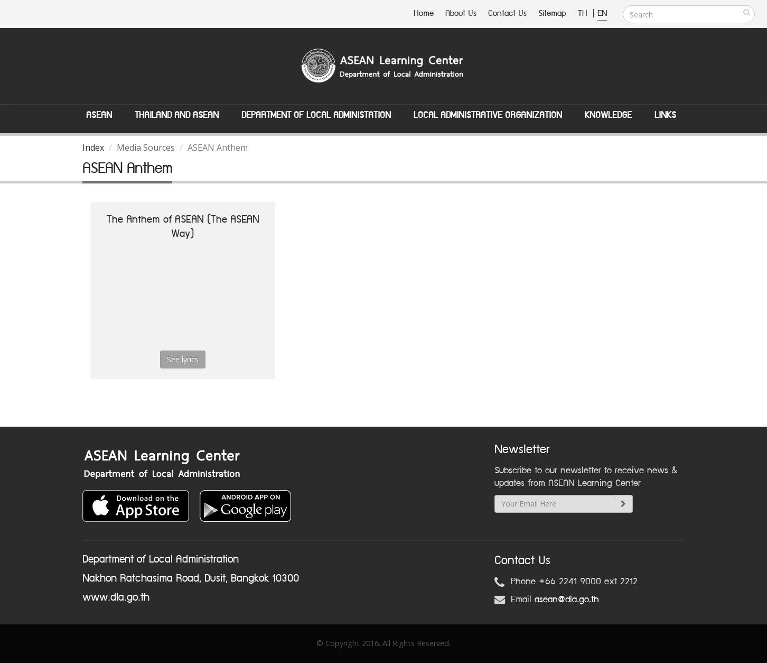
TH (584, 13)
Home (424, 13)
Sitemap (552, 13)
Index (93, 147)
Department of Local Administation (316, 115)
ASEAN (99, 115)
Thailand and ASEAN (177, 115)
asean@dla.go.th (567, 599)
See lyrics (183, 359)
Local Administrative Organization (488, 115)
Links (665, 115)
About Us (460, 13)
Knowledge (608, 115)
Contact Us (507, 13)
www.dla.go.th (115, 597)
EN (602, 13)
